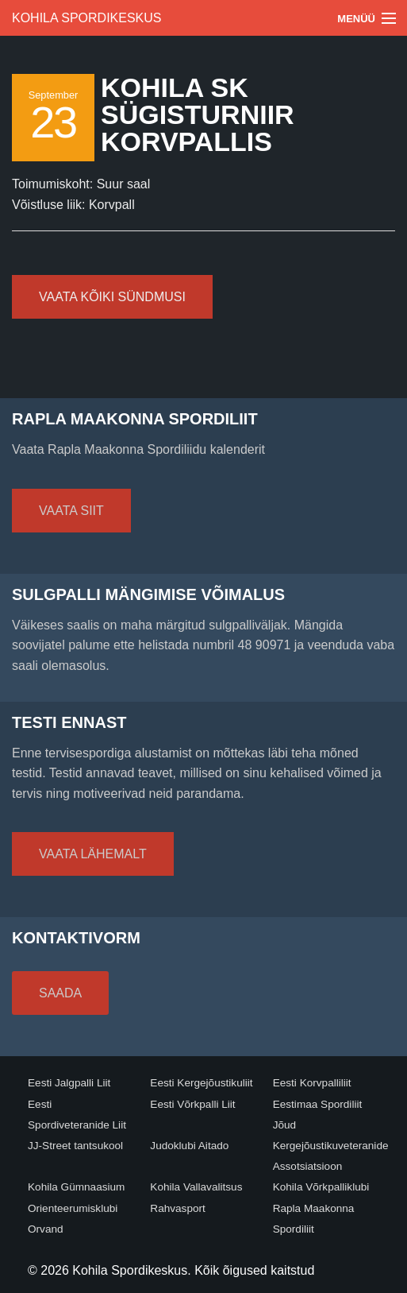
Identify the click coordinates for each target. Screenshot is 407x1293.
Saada (60, 993)
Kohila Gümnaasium (76, 1187)
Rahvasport (177, 1208)
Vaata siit (71, 510)
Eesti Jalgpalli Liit (69, 1083)
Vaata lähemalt (93, 854)
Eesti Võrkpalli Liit (192, 1104)
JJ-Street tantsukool (75, 1146)
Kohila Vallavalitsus (196, 1187)
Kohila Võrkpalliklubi (321, 1187)
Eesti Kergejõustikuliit (201, 1083)
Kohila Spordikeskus (87, 18)
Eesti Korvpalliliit (312, 1083)
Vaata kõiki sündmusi (112, 297)
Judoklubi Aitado (189, 1146)
